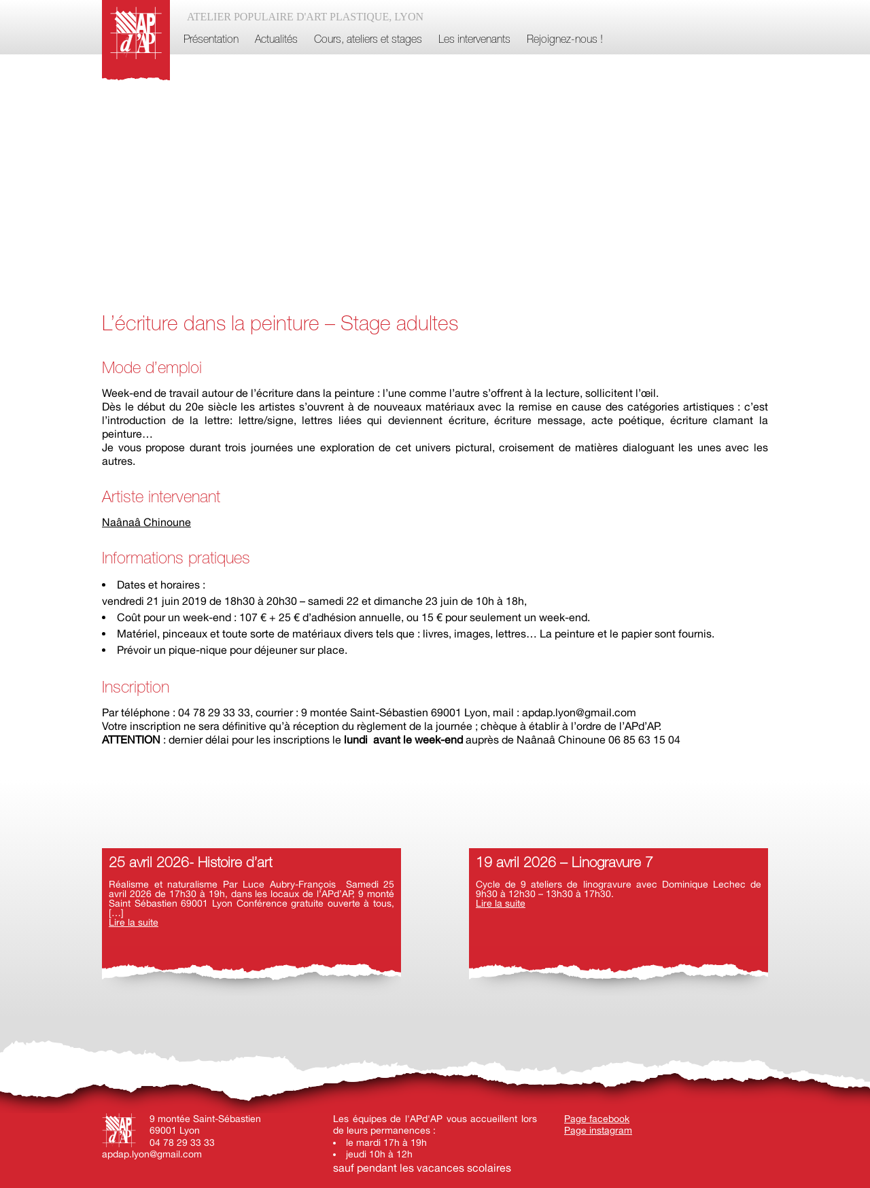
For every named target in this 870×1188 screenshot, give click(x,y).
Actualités (276, 40)
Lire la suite (133, 922)
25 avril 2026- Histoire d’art (190, 863)
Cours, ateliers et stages (368, 40)
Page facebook (596, 1118)
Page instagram (598, 1130)
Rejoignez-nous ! (565, 40)
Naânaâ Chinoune (146, 522)
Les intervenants (474, 40)
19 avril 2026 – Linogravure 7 (564, 863)
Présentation (211, 40)
